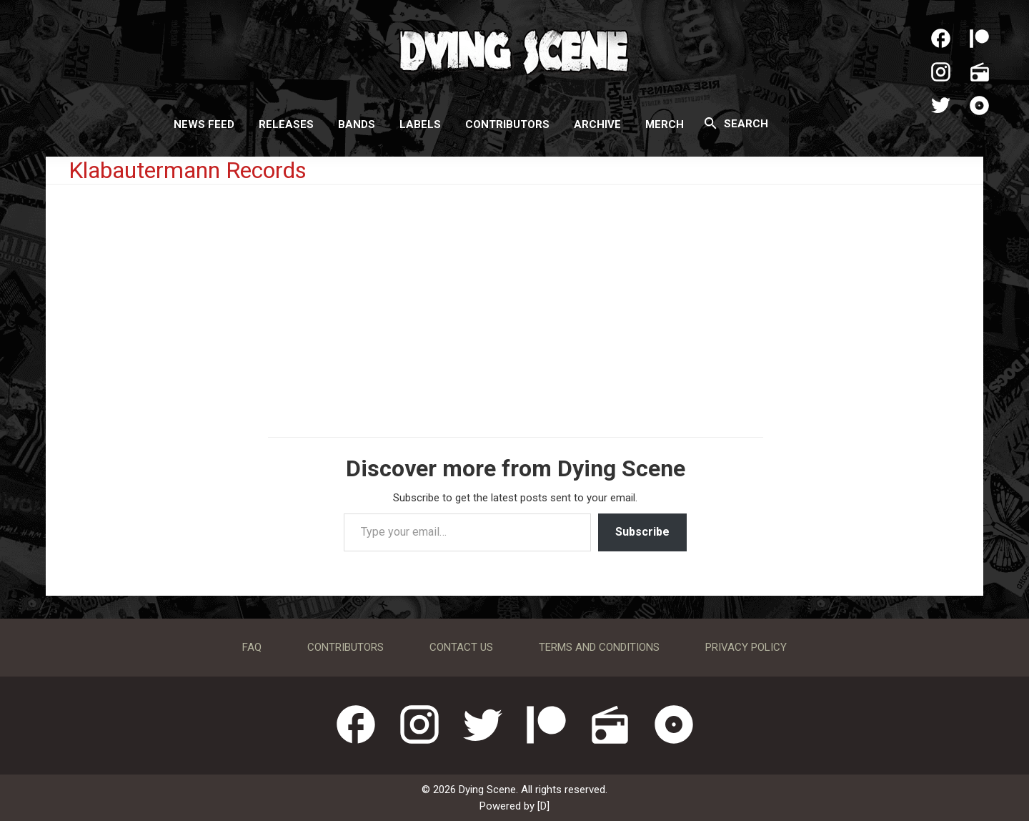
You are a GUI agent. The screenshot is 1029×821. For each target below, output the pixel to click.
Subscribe (642, 532)
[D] (543, 806)
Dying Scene (514, 50)
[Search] (710, 123)
